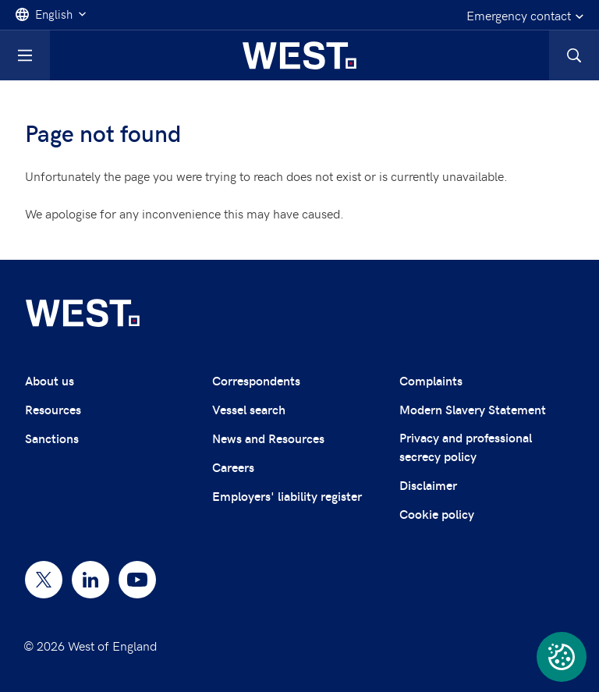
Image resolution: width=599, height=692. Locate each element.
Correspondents (256, 380)
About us (49, 380)
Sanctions (52, 438)
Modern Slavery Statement (472, 409)
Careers (233, 467)
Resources (53, 409)
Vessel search (248, 409)
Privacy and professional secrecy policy (465, 446)
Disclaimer (428, 485)
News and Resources (268, 438)
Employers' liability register (287, 496)
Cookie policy (436, 514)
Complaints (431, 380)
